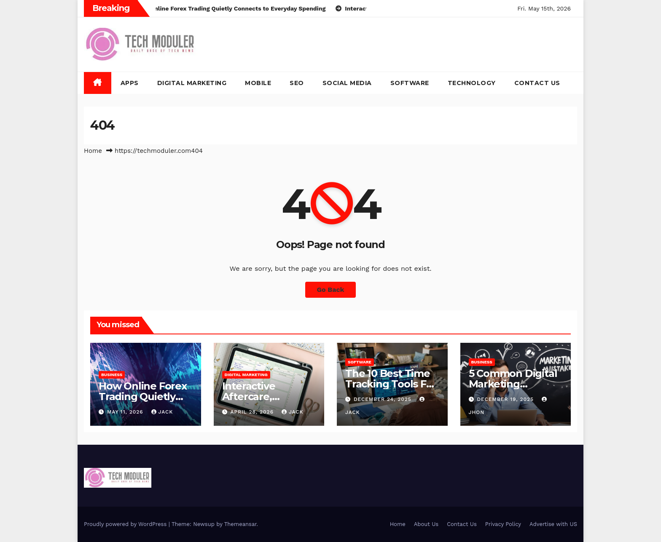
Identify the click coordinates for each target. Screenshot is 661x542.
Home (93, 151)
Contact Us (537, 83)
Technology (472, 83)
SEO (297, 83)
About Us (426, 524)
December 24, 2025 (384, 399)
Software (409, 83)
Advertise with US (553, 524)
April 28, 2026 (253, 412)
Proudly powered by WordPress (126, 524)
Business (111, 374)
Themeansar (240, 524)
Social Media (347, 83)
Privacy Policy (503, 524)
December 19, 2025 (506, 399)
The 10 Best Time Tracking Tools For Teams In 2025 (390, 383)
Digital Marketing (192, 83)
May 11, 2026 (126, 412)
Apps (130, 83)
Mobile (258, 83)
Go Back (330, 290)
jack (162, 412)
